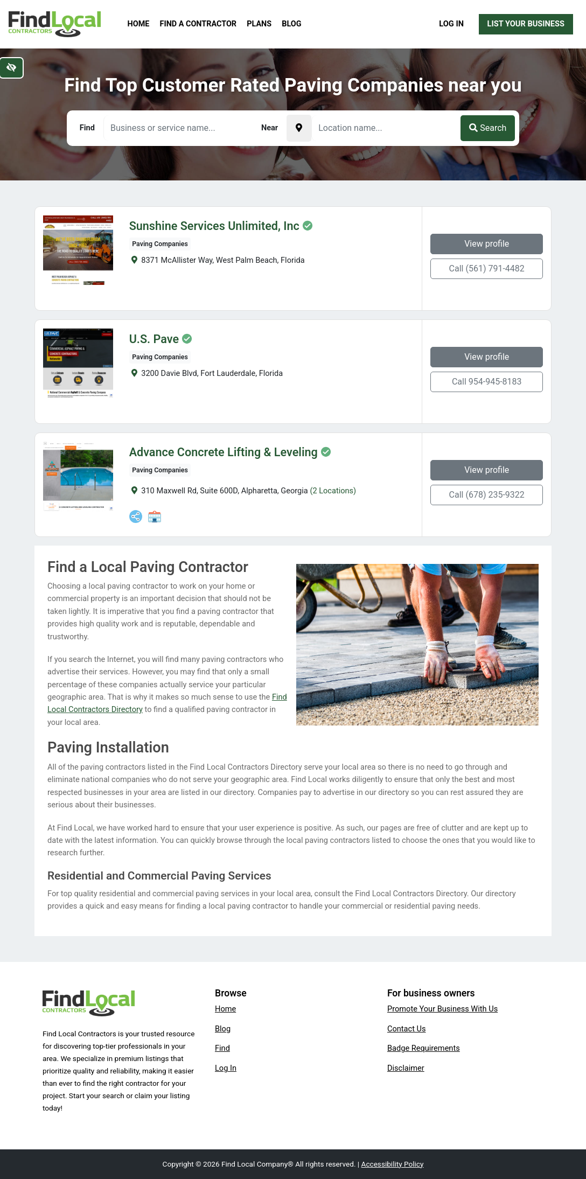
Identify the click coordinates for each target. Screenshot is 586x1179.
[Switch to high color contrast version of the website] (11, 68)
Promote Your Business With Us (442, 1009)
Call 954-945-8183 (487, 381)
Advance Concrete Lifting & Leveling (223, 452)
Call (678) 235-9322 (487, 495)
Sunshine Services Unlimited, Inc (214, 226)
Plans (259, 24)
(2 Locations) (333, 491)
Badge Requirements (423, 1048)
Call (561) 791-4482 (487, 268)
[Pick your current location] (299, 128)
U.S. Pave (154, 339)
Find (222, 1048)
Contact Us (406, 1029)
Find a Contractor (198, 24)
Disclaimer (405, 1068)
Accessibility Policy (392, 1164)
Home (139, 24)
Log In (451, 24)
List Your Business (525, 24)
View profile (486, 244)
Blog (291, 24)
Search (487, 128)
